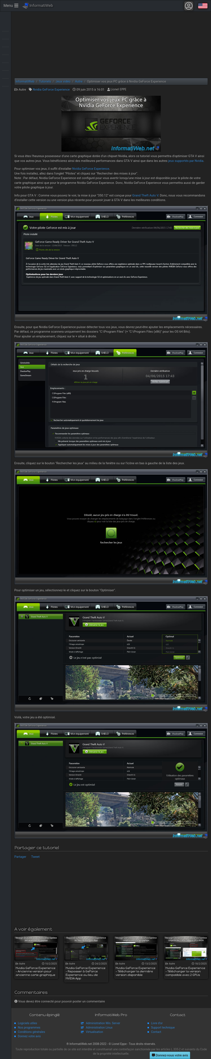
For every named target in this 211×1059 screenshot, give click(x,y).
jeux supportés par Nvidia (185, 161)
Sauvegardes (5, 58)
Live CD (5, 42)
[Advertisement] (111, 45)
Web (5, 82)
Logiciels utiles (27, 1023)
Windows (5, 90)
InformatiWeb (37, 6)
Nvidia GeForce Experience (51, 89)
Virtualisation (5, 74)
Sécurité (5, 66)
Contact (156, 1032)
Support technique (163, 1027)
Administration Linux (99, 1027)
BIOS (5, 35)
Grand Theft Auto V (145, 195)
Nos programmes (29, 1027)
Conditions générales (31, 1032)
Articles (5, 27)
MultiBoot (5, 50)
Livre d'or (157, 1023)
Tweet (35, 857)
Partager (20, 857)
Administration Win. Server (103, 1023)
